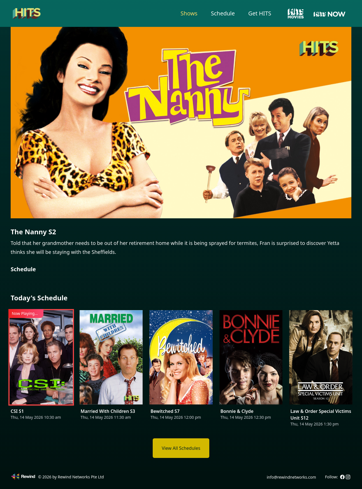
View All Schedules (181, 448)
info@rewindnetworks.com (291, 477)
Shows (188, 13)
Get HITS (259, 13)
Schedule (223, 13)
